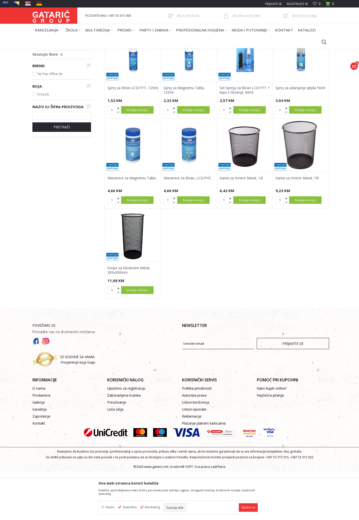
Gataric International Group (51, 51)
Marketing (152, 507)
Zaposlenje (41, 464)
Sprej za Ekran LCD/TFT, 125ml (132, 136)
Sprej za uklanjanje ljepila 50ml (300, 136)
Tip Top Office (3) (49, 122)
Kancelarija (99, 51)
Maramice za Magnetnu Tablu (131, 226)
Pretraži (62, 175)
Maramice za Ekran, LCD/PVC (187, 226)
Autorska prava (194, 443)
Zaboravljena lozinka (124, 443)
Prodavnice (41, 443)
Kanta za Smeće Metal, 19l (297, 226)
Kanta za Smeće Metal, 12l (241, 226)
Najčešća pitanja (270, 443)
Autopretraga (182, 69)
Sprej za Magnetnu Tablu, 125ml (184, 138)
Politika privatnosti (197, 436)
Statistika (130, 507)
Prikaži (258, 69)
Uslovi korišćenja (195, 450)
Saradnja (39, 457)
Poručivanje (116, 450)
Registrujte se (297, 4)
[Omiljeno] (317, 4)
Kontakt (38, 471)
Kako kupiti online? (272, 436)
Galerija (38, 450)
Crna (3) (43, 142)
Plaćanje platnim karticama (204, 471)
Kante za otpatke (48, 91)
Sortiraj (204, 69)
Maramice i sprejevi (48, 85)
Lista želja (115, 457)
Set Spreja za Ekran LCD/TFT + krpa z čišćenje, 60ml (245, 138)
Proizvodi (81, 51)
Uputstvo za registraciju (126, 436)
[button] (322, 42)
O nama (38, 436)
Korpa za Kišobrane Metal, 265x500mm (128, 318)
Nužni (110, 507)
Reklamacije (191, 464)
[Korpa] (330, 5)
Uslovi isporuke (194, 457)
